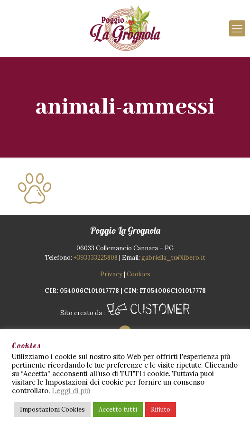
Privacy (111, 274)
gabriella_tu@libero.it (173, 258)
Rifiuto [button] (160, 409)
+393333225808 (96, 258)
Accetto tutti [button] (118, 409)
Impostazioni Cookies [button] (52, 409)
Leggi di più (71, 390)
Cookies (138, 274)
